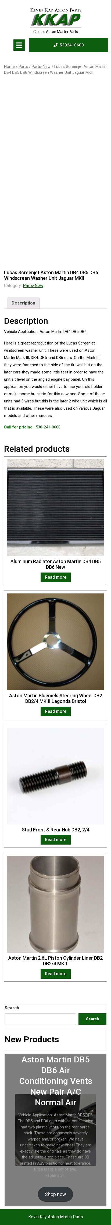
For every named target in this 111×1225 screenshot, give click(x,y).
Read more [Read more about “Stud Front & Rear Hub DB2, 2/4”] (55, 839)
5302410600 (68, 44)
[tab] (19, 45)
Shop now (55, 1194)
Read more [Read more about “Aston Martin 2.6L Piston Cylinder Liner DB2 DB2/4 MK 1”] (55, 973)
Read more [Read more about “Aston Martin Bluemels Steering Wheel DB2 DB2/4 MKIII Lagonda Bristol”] (55, 711)
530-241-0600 (48, 427)
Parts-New (41, 66)
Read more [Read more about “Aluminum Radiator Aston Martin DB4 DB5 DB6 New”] (55, 577)
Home (9, 66)
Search (12, 1007)
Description (23, 303)
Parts (23, 66)
